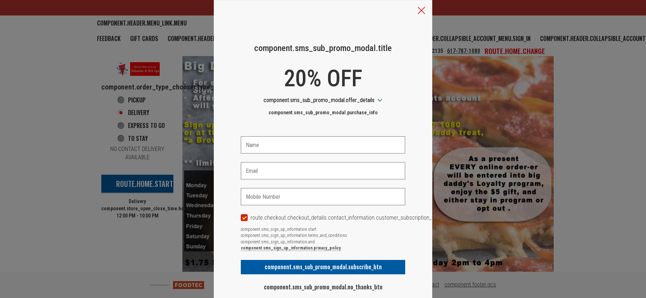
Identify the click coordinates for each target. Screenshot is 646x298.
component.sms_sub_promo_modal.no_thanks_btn (323, 287)
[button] (421, 11)
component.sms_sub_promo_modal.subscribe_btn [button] (323, 266)
